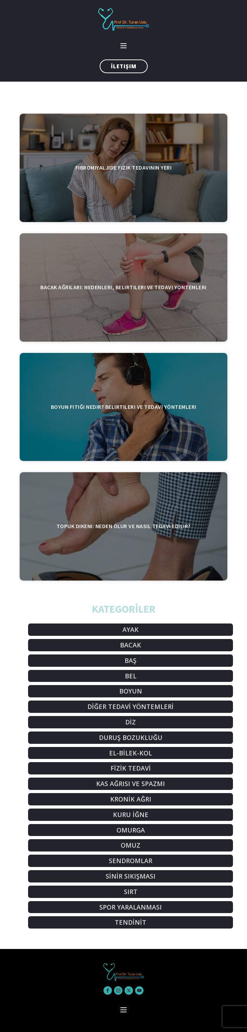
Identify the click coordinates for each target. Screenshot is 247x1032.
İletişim (123, 66)
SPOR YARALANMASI (130, 907)
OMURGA (130, 830)
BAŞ (130, 660)
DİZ (130, 722)
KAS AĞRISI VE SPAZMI (130, 783)
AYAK (130, 629)
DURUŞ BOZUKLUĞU (130, 737)
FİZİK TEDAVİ (131, 768)
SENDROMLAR (130, 860)
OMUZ (130, 845)
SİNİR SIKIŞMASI (130, 876)
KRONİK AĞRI (130, 799)
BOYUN (130, 691)
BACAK (130, 645)
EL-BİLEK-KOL (130, 753)
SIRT (131, 891)
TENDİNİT (130, 922)
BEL (130, 676)
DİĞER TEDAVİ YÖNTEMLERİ (130, 706)
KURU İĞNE (130, 814)
